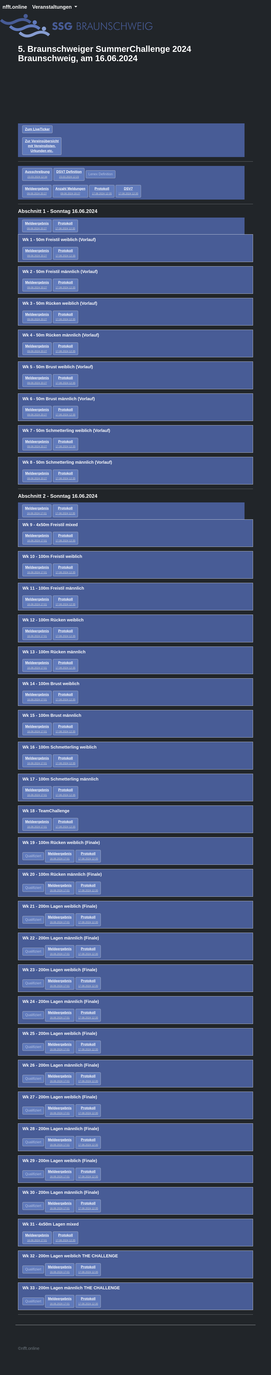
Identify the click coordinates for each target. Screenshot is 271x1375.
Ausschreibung (37, 174)
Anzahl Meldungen (70, 191)
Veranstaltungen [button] (52, 7)
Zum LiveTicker (37, 129)
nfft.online (15, 7)
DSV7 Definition (69, 174)
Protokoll (102, 191)
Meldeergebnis (37, 191)
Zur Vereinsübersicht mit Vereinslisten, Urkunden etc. (42, 146)
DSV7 (128, 191)
